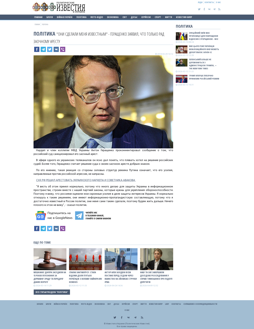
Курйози (146, 17)
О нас (218, 2)
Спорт (158, 17)
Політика (81, 17)
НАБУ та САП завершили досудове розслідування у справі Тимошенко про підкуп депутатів (156, 277)
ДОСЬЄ (134, 17)
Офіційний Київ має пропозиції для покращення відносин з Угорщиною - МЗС (203, 35)
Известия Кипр (184, 17)
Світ (124, 17)
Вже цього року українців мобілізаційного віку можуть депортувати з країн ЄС (204, 49)
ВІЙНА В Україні (64, 17)
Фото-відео (96, 17)
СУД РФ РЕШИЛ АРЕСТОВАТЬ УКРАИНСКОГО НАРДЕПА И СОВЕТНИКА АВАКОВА (86, 180)
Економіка (112, 17)
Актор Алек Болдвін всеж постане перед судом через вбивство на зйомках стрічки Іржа (121, 277)
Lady (167, 304)
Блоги (49, 17)
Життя (168, 17)
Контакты (209, 2)
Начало (40, 304)
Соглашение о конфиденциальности (200, 304)
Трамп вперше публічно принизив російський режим (204, 77)
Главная (38, 17)
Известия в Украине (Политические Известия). (128, 324)
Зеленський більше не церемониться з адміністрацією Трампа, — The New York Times (203, 64)
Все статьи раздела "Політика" (52, 292)
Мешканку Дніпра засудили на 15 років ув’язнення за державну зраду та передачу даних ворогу (50, 277)
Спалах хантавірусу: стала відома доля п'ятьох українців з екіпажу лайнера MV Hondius (85, 277)
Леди (200, 2)
